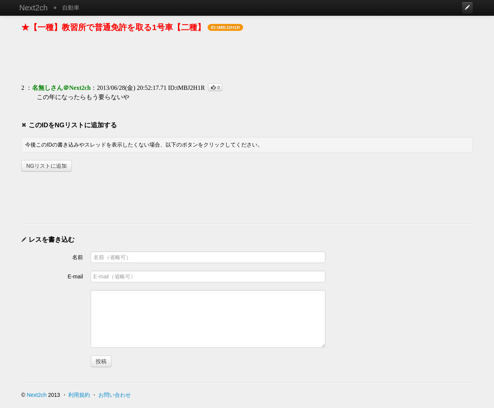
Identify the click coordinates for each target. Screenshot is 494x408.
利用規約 (79, 395)
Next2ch (33, 7)
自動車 (71, 7)
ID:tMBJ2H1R (186, 87)
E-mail (75, 276)
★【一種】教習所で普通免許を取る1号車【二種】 (113, 27)
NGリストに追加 (46, 166)
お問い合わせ (114, 395)
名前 (77, 257)
